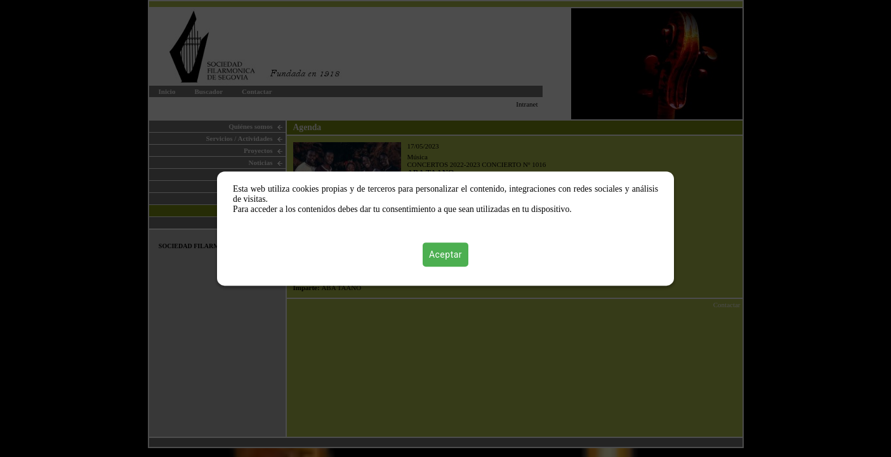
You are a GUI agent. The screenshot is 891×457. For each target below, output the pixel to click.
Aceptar (445, 254)
